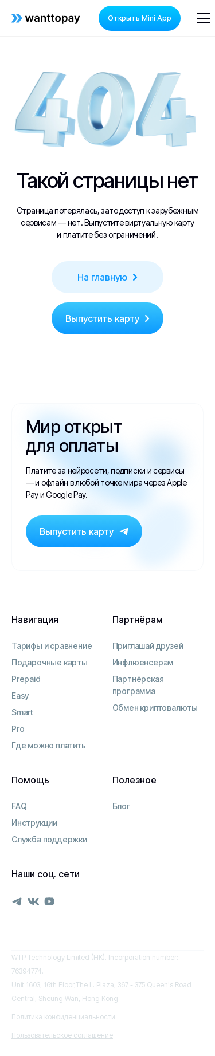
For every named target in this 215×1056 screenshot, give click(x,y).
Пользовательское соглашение (62, 1035)
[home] (45, 18)
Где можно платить (48, 745)
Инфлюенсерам (143, 662)
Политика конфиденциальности (63, 1016)
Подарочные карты (49, 662)
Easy (20, 695)
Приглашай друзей (147, 646)
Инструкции (34, 823)
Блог (121, 806)
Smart (22, 712)
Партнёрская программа (138, 685)
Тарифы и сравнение (51, 646)
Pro (17, 729)
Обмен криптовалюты (155, 707)
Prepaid (26, 679)
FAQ (18, 806)
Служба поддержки (49, 839)
